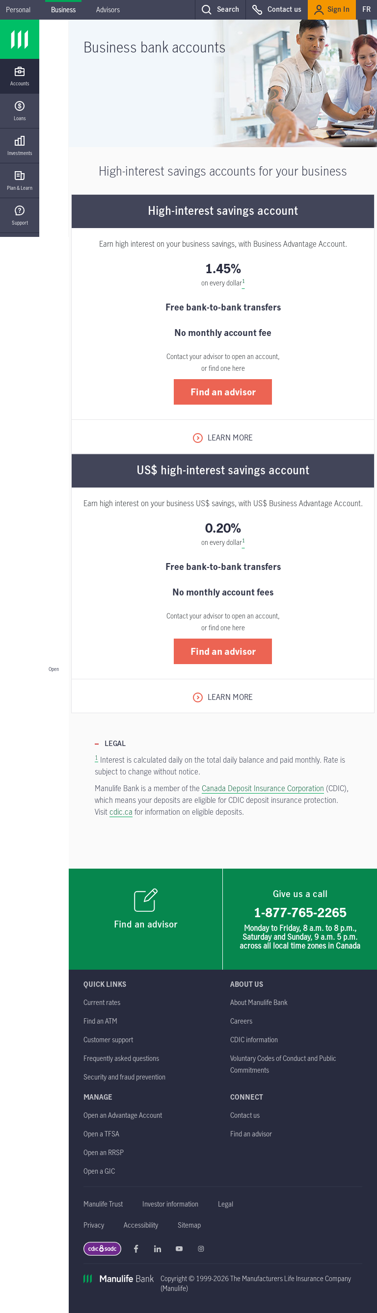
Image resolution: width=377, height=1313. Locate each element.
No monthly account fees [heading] (222, 592)
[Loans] (19, 111)
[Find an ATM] (100, 1021)
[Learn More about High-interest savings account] (223, 437)
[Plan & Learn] (19, 180)
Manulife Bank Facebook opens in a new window (136, 1249)
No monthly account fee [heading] (222, 332)
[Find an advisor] (146, 919)
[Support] (19, 215)
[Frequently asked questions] (121, 1058)
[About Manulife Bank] (259, 1002)
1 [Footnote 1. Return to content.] (96, 757)
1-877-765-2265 (300, 912)
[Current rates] (101, 1002)
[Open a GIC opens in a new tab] (99, 1171)
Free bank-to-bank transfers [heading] (223, 307)
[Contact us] (245, 1115)
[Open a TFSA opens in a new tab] (101, 1133)
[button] (220, 10)
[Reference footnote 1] (243, 283)
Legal (115, 744)
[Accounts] (19, 76)
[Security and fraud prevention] (124, 1076)
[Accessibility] (141, 1225)
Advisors (108, 9)
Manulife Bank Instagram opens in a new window (201, 1249)
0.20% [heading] (223, 527)
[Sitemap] (189, 1225)
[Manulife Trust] (103, 1204)
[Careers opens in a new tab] (241, 1021)
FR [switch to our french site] (366, 9)
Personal (18, 9)
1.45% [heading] (223, 268)
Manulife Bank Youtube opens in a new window (179, 1249)
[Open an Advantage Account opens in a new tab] (122, 1115)
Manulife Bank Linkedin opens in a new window (157, 1249)
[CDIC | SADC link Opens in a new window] (102, 1251)
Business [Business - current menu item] (63, 9)
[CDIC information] (254, 1039)
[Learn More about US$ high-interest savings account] (223, 697)
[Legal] (225, 1204)
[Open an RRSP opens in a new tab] (103, 1152)
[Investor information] (170, 1204)
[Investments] (19, 146)
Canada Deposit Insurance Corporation (263, 788)
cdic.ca (121, 811)
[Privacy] (93, 1225)
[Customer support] (108, 1039)
